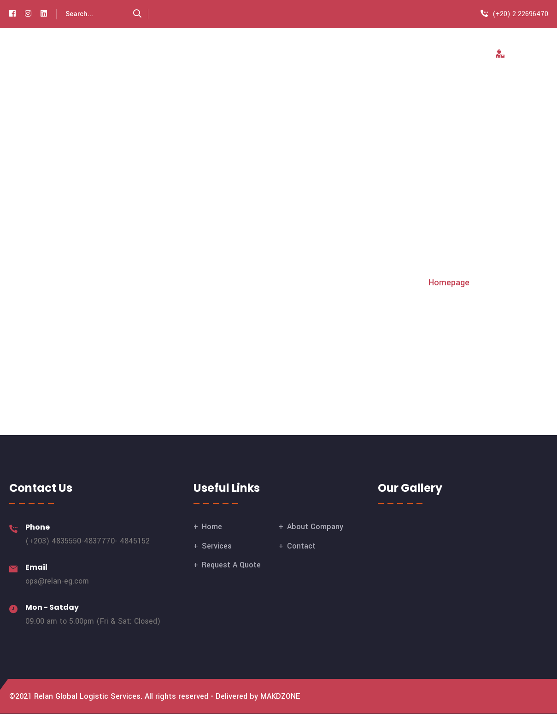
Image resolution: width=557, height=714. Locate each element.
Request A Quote (384, 53)
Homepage (448, 283)
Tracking (517, 54)
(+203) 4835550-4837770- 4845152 (87, 541)
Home (228, 53)
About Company (315, 526)
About (269, 53)
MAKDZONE (280, 696)
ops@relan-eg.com (57, 581)
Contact (451, 53)
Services (316, 53)
